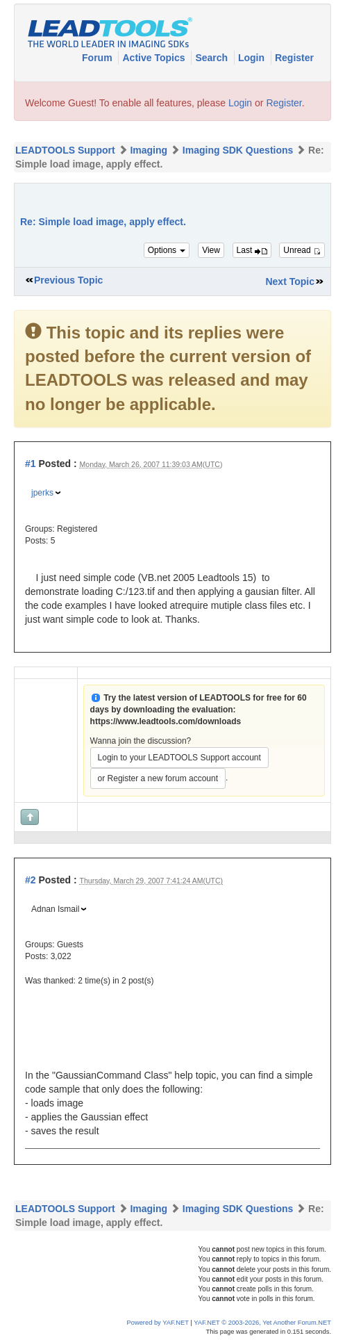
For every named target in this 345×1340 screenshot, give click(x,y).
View (211, 250)
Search (212, 57)
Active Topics (154, 57)
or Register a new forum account (158, 778)
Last (252, 250)
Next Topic (289, 281)
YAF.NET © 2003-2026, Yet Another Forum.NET (262, 1322)
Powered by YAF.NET (158, 1322)
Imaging (148, 150)
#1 (30, 463)
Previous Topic (68, 280)
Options (167, 250)
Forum (98, 57)
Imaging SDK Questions (238, 150)
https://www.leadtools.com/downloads (166, 721)
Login (252, 57)
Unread (302, 250)
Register (294, 57)
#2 (30, 879)
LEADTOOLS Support (65, 150)
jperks (42, 493)
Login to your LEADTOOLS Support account (179, 757)
